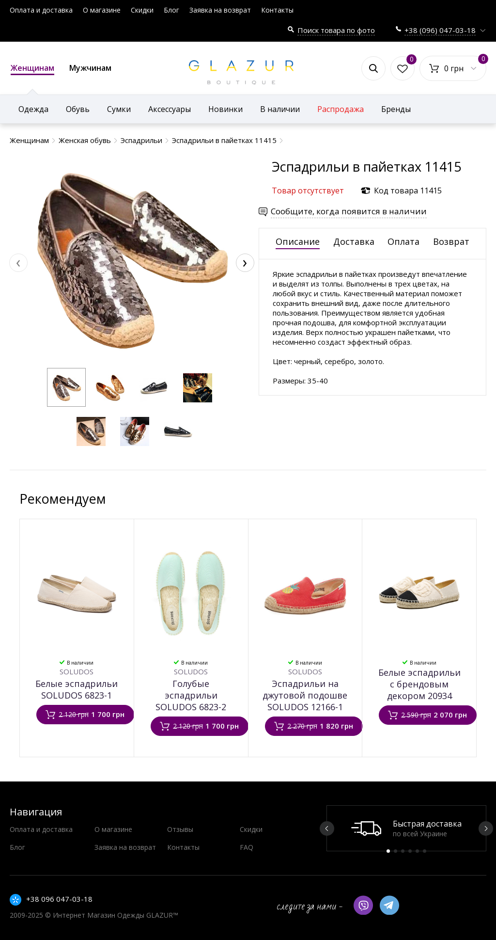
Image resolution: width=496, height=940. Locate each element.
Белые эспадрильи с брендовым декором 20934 (419, 684)
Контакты (277, 10)
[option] (406, 828)
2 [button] (395, 851)
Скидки (142, 10)
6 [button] (424, 851)
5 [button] (417, 851)
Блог (171, 10)
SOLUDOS (76, 671)
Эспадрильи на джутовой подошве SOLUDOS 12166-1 (305, 695)
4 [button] (410, 851)
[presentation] (18, 263)
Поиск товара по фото (336, 30)
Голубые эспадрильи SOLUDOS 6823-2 (190, 695)
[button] (66, 387)
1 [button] (388, 851)
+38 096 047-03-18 (59, 899)
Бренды (396, 109)
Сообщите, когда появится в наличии (349, 211)
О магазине (102, 10)
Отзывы (180, 829)
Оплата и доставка (41, 10)
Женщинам (32, 69)
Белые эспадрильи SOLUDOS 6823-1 (76, 689)
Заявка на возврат (220, 10)
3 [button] (402, 851)
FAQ (246, 847)
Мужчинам (90, 68)
